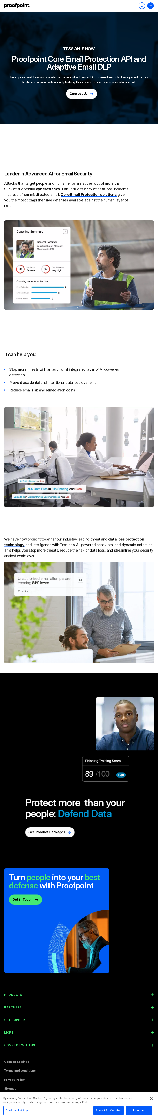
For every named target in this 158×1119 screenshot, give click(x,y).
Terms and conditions (20, 1070)
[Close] (151, 1100)
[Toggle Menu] (150, 5)
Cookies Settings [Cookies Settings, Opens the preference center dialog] (17, 1112)
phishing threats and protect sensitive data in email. (99, 82)
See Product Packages (39, 832)
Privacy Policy (14, 1079)
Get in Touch (22, 899)
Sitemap (10, 1088)
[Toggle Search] (142, 5)
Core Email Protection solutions (89, 186)
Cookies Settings (16, 1061)
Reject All (139, 1112)
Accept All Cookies (108, 1112)
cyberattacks (48, 181)
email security (110, 77)
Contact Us (78, 94)
